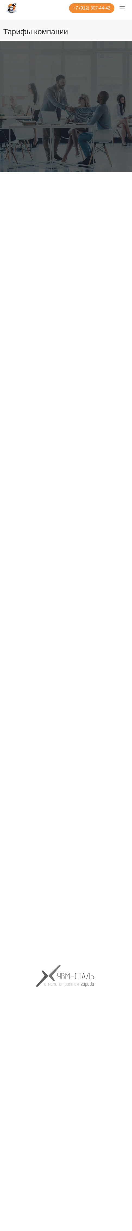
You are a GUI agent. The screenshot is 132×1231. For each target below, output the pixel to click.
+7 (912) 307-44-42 (91, 8)
